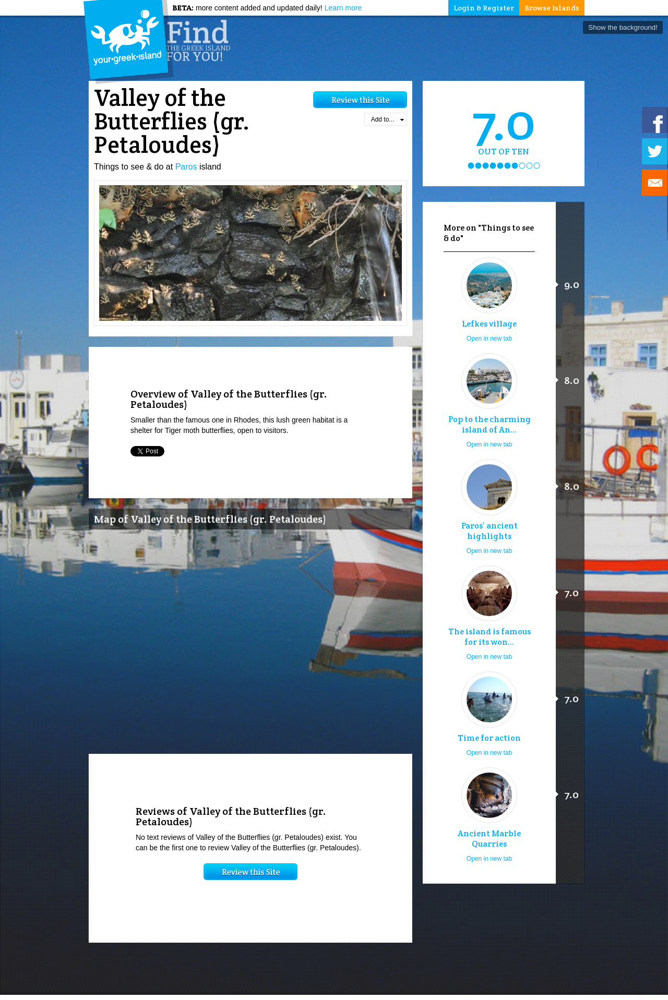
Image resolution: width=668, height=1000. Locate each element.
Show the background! (623, 27)
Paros (186, 166)
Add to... (387, 119)
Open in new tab (489, 338)
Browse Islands (551, 8)
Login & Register (484, 8)
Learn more (343, 8)
